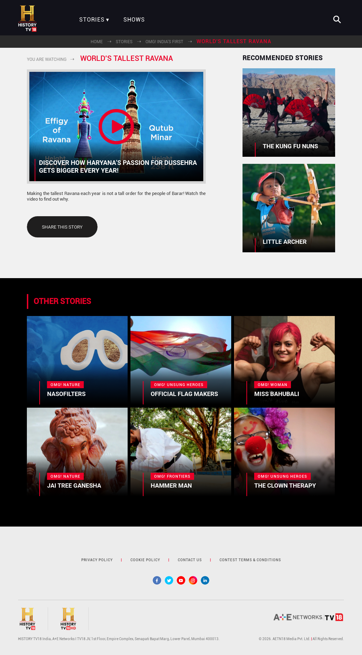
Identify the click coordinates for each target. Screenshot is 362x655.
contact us (190, 560)
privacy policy (97, 560)
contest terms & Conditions (250, 560)
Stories (92, 20)
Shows (134, 20)
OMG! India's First (164, 42)
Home (96, 42)
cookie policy (145, 560)
